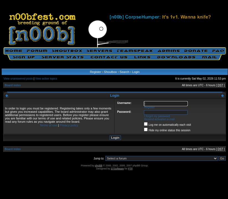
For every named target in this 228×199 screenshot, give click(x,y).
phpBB (98, 165)
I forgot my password (157, 116)
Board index (13, 85)
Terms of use (48, 125)
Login (136, 72)
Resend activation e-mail (159, 119)
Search (124, 72)
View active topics (46, 78)
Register (95, 72)
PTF (130, 168)
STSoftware (117, 168)
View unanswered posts (18, 78)
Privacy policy (69, 125)
